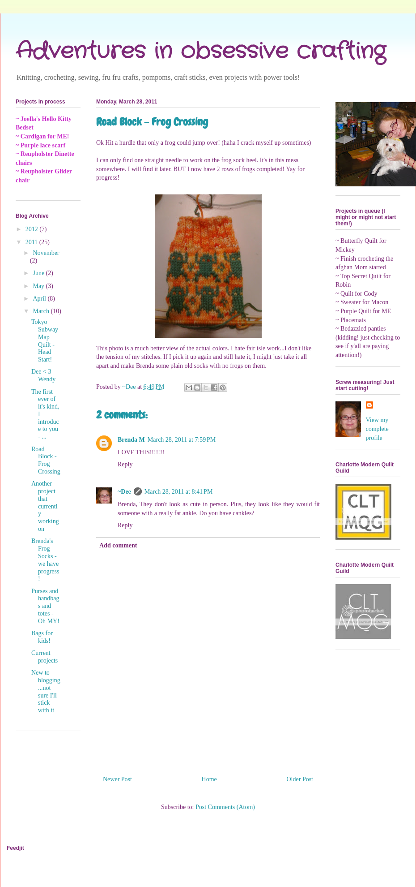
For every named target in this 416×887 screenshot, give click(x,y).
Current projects (44, 657)
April (40, 298)
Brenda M (131, 439)
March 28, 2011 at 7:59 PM (182, 439)
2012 (32, 229)
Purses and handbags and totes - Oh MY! (45, 606)
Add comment (118, 545)
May (39, 286)
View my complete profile (377, 429)
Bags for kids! (42, 637)
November (46, 253)
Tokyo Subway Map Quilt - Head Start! (44, 341)
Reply (125, 464)
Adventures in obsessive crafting (201, 51)
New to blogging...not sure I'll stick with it (45, 691)
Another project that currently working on (45, 506)
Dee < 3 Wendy (43, 375)
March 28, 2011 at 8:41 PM (178, 491)
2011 (32, 242)
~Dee (124, 491)
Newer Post (117, 779)
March (42, 311)
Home (209, 779)
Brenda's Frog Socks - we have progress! (45, 560)
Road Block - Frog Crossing (45, 460)
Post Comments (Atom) (225, 807)
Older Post (300, 779)
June (39, 273)
